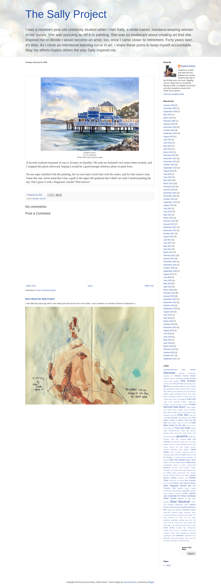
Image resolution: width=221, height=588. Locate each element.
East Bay (173, 415)
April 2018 (167, 343)
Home (90, 286)
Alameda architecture (187, 373)
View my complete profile (173, 94)
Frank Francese (168, 428)
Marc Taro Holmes (177, 460)
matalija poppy (180, 462)
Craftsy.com (192, 402)
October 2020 (169, 268)
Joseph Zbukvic (190, 447)
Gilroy (171, 433)
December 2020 (169, 262)
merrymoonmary (130, 582)
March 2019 (168, 321)
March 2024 (168, 152)
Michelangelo (167, 465)
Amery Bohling (190, 378)
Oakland (189, 470)
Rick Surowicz (190, 480)
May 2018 (167, 340)
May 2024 (167, 146)
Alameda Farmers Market (185, 376)
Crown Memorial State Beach (179, 405)
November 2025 (169, 108)
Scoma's (43, 198)
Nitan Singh (182, 470)
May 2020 (167, 283)
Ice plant (177, 444)
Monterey (166, 467)
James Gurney (168, 447)
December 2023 (169, 158)
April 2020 (167, 287)
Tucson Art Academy (180, 530)
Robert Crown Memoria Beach (184, 483)
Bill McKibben (174, 386)
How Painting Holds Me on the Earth (183, 442)
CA (164, 391)
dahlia (194, 407)
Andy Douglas (174, 381)
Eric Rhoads (172, 418)
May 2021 (167, 246)
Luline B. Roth (191, 455)
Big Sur (166, 386)
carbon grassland (175, 394)
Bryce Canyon (191, 389)
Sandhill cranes (183, 488)
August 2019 (168, 312)
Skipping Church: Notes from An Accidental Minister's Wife (179, 507)
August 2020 (168, 274)
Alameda (169, 372)
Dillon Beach (167, 412)
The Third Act (180, 517)
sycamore (187, 512)
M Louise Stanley (179, 457)
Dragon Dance (177, 412)
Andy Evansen (188, 381)
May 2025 (167, 115)
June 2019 (167, 315)
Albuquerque (179, 378)
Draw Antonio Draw (189, 412)
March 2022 (168, 218)
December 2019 (169, 299)
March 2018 (168, 346)
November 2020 (169, 265)
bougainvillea (171, 389)
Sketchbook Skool (181, 504)
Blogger (151, 582)
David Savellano (190, 410)
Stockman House (189, 510)
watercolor (180, 535)
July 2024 (167, 140)
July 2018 (167, 334)
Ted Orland (172, 515)
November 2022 (169, 196)
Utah (177, 533)
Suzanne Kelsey (188, 66)
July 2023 (167, 174)
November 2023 (169, 162)
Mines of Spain (179, 465)
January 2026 (169, 105)
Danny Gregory (178, 410)
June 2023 (167, 177)
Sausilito (35, 198)
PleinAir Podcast (169, 475)
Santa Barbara (177, 491)
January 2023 (169, 190)
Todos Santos (169, 528)
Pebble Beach (172, 473)
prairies (193, 475)
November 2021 (169, 230)
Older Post (149, 286)
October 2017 (169, 355)
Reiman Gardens (170, 478)
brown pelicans (181, 389)
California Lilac (171, 391)
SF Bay (188, 498)
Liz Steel (182, 455)
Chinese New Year (189, 396)
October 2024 (169, 130)
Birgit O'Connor (185, 386)
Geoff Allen (185, 430)
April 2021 (167, 249)
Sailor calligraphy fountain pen (177, 486)
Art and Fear (178, 384)
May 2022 (167, 215)
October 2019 (169, 305)
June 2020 (167, 280)
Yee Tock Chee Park (170, 541)
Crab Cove (191, 399)
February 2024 (169, 155)
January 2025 (169, 124)
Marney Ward (191, 460)
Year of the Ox (190, 538)
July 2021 (167, 240)
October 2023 (169, 165)
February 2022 (169, 221)
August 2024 (168, 136)
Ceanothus (171, 396)
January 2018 (169, 352)
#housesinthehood (170, 370)
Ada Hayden (189, 370)
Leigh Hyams (174, 455)
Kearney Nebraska (170, 449)
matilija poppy (190, 462)
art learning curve (190, 384)
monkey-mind (191, 465)
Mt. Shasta (174, 470)
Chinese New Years (169, 399)
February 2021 (169, 255)
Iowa (194, 444)
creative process (182, 404)
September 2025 (170, 111)
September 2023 (170, 168)
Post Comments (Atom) (46, 290)
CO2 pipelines (181, 399)
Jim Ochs (179, 447)
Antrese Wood (168, 384)
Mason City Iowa (169, 462)
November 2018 (169, 327)
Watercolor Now (168, 538)
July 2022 (167, 208)
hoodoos (166, 439)
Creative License (169, 404)
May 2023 (167, 180)
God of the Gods (180, 433)
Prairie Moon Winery (182, 475)
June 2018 (167, 337)
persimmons (182, 473)
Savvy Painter (168, 493)
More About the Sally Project (40, 299)
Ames (165, 381)
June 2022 (167, 212)
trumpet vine (167, 530)
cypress (188, 407)
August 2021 (168, 237)
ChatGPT (179, 396)
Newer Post (31, 286)
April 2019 (167, 318)
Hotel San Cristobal (178, 439)
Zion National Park (183, 541)
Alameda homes (168, 378)
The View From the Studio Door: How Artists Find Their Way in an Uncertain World (179, 522)
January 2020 (169, 296)
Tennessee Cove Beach (184, 515)
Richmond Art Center (176, 480)
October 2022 (169, 199)
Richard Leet (183, 478)
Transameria (192, 528)
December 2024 (169, 127)
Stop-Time (166, 512)
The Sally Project (66, 14)
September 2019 (170, 309)
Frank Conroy (191, 425)
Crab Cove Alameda (171, 402)
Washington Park (169, 535)
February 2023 (169, 187)
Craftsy (183, 402)
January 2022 (169, 224)
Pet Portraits (191, 473)
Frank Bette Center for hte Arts (179, 423)
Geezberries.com (174, 430)
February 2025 (169, 121)
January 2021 (169, 258)
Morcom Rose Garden (180, 467)
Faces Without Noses (185, 418)
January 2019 (169, 324)
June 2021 (167, 243)
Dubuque (166, 415)
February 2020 (169, 293)
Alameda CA (168, 376)
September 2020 (170, 271)
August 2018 (168, 330)
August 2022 (168, 205)
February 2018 (169, 349)
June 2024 (167, 143)
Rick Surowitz (168, 483)
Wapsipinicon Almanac (188, 533)
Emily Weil (182, 415)
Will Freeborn (179, 538)
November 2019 (169, 302)
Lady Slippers (184, 449)
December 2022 (169, 193)
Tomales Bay (181, 528)
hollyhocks (192, 436)
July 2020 (167, 277)
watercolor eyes (190, 535)
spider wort (171, 510)
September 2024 (170, 133)
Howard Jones (168, 444)
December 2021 (169, 227)
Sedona (180, 498)
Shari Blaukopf (180, 501)
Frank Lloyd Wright (182, 428)
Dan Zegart (167, 410)
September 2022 (170, 202)
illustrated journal (186, 444)
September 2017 (170, 359)
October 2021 (169, 233)
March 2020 (168, 290)
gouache (182, 436)
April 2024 (167, 149)
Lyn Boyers (167, 457)
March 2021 (168, 252)
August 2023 (168, 171)
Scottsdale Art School (177, 496)
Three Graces (191, 525)
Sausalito (185, 491)
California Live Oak (182, 391)
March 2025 (168, 118)
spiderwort (178, 510)
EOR (190, 415)
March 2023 (168, 183)
